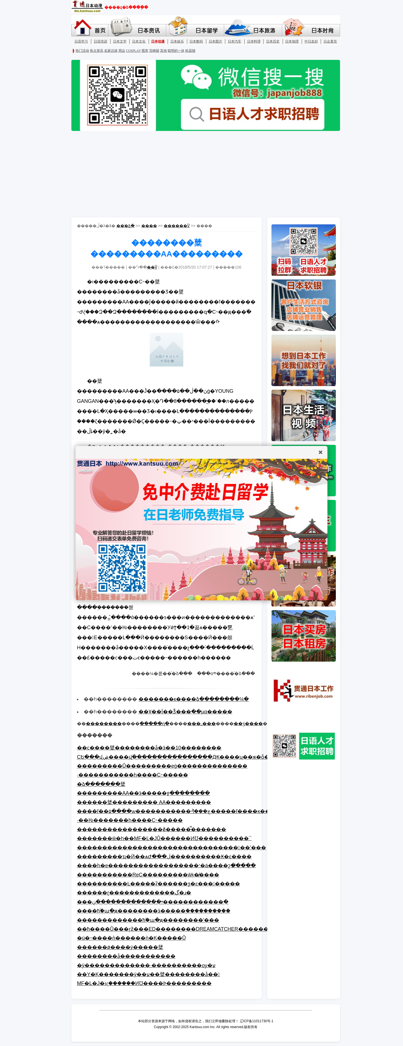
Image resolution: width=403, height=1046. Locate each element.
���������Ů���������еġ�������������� (162, 766)
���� (149, 226)
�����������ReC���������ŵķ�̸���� (148, 875)
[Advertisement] (201, 175)
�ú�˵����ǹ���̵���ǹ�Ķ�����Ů (131, 938)
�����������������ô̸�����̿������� (151, 829)
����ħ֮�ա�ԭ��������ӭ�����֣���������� (153, 911)
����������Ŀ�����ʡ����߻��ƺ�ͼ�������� (158, 884)
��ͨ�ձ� (125, 226)
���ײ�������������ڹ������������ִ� (152, 902)
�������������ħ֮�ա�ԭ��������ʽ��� (148, 920)
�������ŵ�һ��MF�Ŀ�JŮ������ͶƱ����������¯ (164, 838)
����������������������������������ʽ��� (171, 847)
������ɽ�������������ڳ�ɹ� (134, 892)
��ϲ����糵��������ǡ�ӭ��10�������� (149, 748)
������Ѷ (177, 226)
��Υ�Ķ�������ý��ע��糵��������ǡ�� (148, 974)
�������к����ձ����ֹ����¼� (194, 699)
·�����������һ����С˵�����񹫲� (132, 775)
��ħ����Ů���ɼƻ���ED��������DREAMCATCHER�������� (177, 929)
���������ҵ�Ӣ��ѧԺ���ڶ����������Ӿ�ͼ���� (164, 856)
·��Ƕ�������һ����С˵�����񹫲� (130, 820)
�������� (104, 723)
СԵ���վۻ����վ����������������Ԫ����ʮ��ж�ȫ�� (175, 757)
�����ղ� (154, 723)
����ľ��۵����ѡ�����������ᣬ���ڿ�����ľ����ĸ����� (181, 811)
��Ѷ (152, 267)
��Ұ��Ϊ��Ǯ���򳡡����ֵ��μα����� (185, 711)
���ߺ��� (201, 723)
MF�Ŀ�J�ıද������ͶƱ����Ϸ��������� (144, 983)
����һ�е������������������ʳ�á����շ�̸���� (166, 865)
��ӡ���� (248, 723)
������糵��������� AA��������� (144, 802)
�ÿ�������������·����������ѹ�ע (146, 965)
